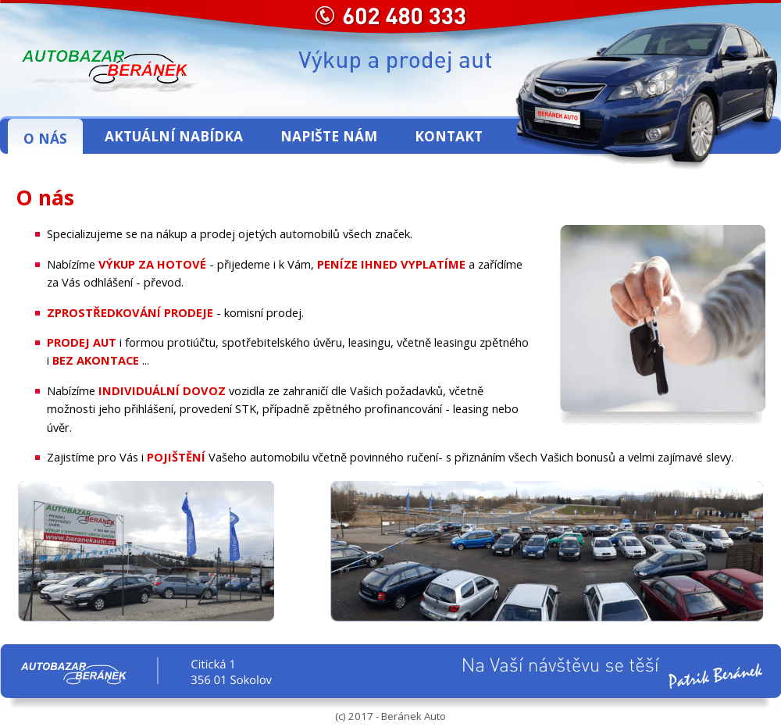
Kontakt (449, 136)
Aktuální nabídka (174, 136)
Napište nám (328, 136)
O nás (45, 138)
